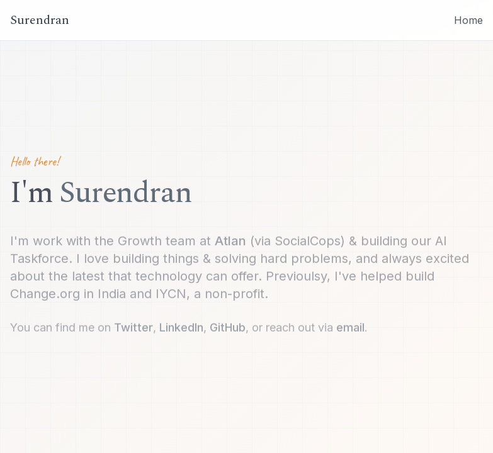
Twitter (133, 328)
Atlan (230, 241)
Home (468, 20)
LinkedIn (181, 328)
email (350, 328)
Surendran (39, 20)
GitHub (228, 328)
